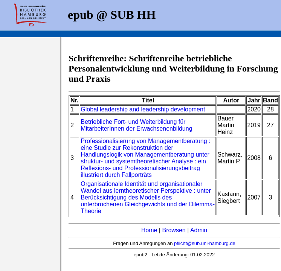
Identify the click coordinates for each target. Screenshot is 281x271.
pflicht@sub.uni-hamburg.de (204, 243)
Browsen (173, 230)
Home (149, 230)
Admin (198, 230)
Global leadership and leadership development (143, 109)
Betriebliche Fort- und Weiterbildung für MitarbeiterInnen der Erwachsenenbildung (136, 125)
